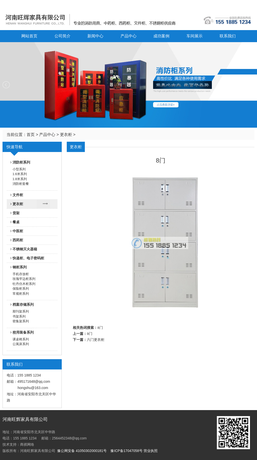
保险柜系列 (21, 288)
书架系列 (19, 316)
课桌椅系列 (21, 339)
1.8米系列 (20, 179)
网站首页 (29, 36)
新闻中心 (95, 36)
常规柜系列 (21, 293)
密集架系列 (21, 321)
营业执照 (151, 451)
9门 (89, 334)
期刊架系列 (21, 311)
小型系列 (19, 169)
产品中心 (128, 36)
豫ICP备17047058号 (126, 451)
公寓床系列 (21, 344)
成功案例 (161, 36)
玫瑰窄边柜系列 (24, 279)
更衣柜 (66, 134)
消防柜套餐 (21, 184)
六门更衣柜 (95, 340)
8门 (100, 328)
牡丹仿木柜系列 (24, 284)
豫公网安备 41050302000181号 (82, 451)
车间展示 (194, 36)
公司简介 (62, 36)
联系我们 (228, 36)
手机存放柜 (21, 274)
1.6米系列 (20, 174)
